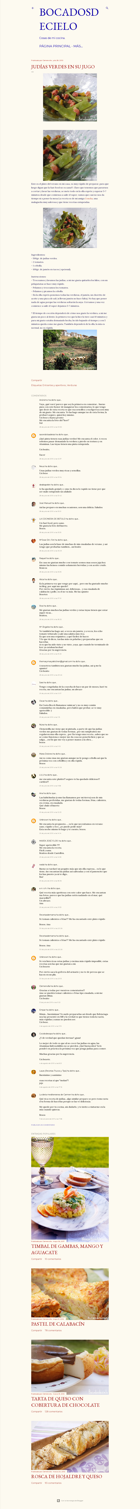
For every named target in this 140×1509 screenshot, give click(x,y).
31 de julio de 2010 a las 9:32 (49, 1002)
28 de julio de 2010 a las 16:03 (50, 551)
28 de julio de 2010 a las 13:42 (50, 496)
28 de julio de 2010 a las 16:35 (50, 572)
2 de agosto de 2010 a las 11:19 (50, 1026)
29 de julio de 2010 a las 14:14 (50, 833)
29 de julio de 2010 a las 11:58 (50, 786)
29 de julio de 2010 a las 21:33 (50, 907)
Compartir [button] (36, 380)
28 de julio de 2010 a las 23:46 (50, 675)
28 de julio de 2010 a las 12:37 (50, 459)
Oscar (42, 701)
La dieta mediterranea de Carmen (55, 1094)
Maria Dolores (45, 754)
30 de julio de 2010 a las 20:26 (50, 928)
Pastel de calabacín (58, 1324)
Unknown (43, 820)
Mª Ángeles (44, 627)
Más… (78, 46)
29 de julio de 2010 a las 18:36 (50, 881)
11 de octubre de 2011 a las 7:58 (50, 1119)
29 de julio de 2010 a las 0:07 (50, 693)
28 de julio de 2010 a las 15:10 (50, 511)
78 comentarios (53, 1330)
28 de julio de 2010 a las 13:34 (50, 477)
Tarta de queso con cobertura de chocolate (65, 1402)
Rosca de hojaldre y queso (66, 1476)
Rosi (41, 606)
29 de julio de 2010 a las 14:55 (50, 857)
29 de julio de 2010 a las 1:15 (49, 717)
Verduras (72, 385)
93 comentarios (53, 1483)
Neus (41, 466)
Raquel (42, 558)
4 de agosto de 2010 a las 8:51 (50, 1063)
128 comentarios (53, 1411)
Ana (41, 793)
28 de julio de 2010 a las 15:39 (50, 532)
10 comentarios (53, 1259)
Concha (89, 198)
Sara (41, 682)
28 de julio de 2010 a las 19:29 (50, 654)
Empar (42, 1010)
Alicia (41, 579)
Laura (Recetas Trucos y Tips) (52, 1071)
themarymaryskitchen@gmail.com (55, 661)
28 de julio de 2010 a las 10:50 (50, 427)
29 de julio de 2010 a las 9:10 (50, 746)
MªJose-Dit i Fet (46, 540)
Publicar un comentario (43, 1125)
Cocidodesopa (46, 1033)
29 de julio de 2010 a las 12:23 (50, 812)
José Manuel (45, 503)
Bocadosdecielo (69, 19)
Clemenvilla (44, 986)
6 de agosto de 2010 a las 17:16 (50, 1087)
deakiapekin (44, 485)
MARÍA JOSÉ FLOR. (48, 841)
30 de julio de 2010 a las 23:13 (50, 979)
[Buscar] (107, 7)
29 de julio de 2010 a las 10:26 (50, 767)
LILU (41, 775)
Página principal (55, 46)
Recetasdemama (47, 915)
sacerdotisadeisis (47, 434)
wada (41, 864)
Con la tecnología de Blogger (70, 1500)
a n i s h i (43, 888)
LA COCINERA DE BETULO (52, 519)
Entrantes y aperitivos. (54, 385)
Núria (41, 724)
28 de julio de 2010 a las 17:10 (50, 598)
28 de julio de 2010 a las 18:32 (50, 619)
